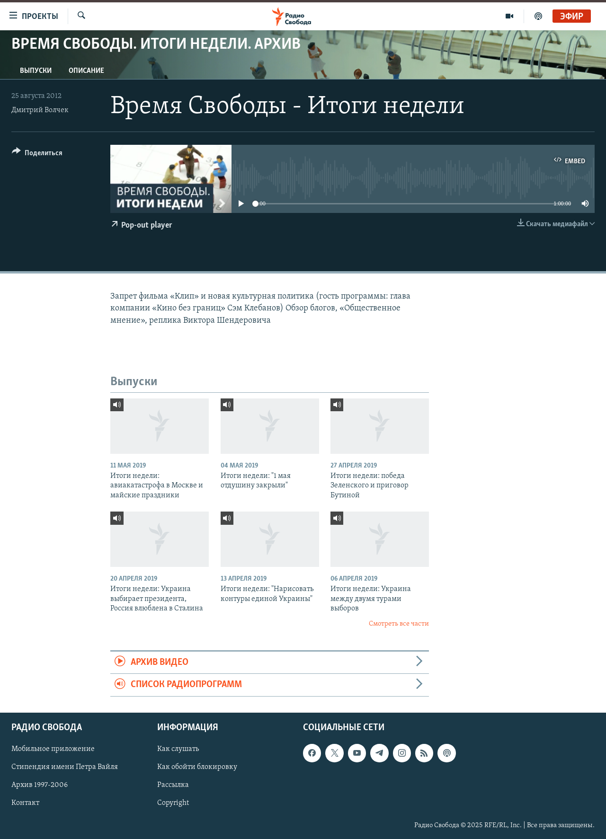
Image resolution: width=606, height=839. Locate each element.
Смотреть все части (399, 623)
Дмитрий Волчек (40, 110)
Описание (86, 71)
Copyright (173, 803)
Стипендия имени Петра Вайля (64, 767)
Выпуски (36, 71)
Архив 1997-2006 (39, 785)
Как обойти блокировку (197, 767)
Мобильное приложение (53, 749)
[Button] (37, 154)
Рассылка (173, 785)
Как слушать (178, 749)
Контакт (25, 803)
